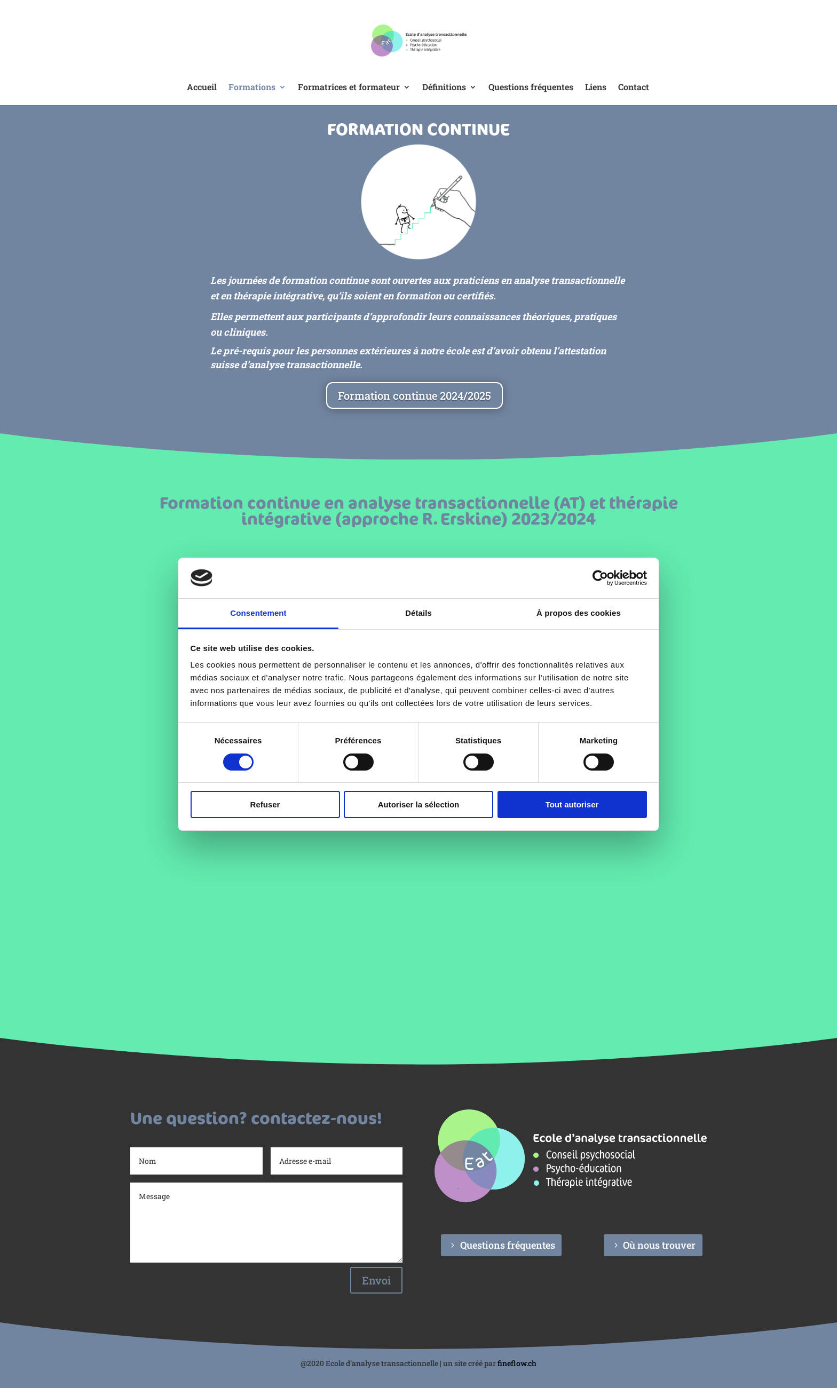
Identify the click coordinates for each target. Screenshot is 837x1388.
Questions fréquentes (530, 87)
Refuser (265, 804)
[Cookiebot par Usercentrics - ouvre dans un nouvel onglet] (600, 578)
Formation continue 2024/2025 (414, 395)
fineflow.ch (517, 1363)
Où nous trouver (659, 1245)
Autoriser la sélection (419, 804)
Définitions (444, 87)
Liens (595, 87)
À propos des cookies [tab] (578, 612)
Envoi (376, 1280)
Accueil (202, 87)
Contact (633, 87)
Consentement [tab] (258, 612)
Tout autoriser (572, 804)
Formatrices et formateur (349, 87)
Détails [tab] (418, 612)
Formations (251, 87)
